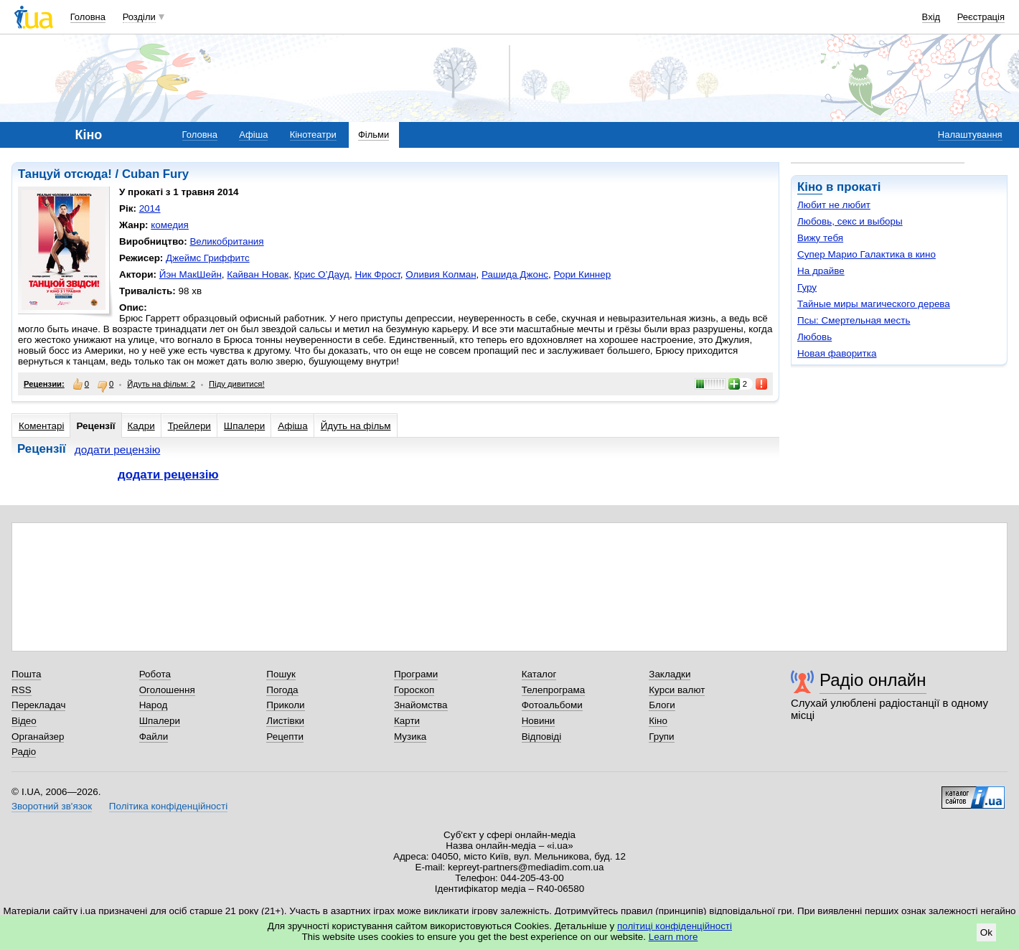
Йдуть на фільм (356, 425)
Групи (661, 736)
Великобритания (226, 241)
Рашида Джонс (515, 274)
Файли (154, 736)
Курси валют (677, 690)
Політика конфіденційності (168, 806)
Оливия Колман (440, 274)
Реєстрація (981, 16)
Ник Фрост (377, 274)
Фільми (373, 134)
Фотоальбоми (552, 705)
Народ (153, 705)
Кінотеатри (313, 134)
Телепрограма (554, 690)
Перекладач (38, 705)
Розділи (139, 16)
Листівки (285, 720)
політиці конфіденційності (674, 926)
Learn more (673, 936)
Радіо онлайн (873, 680)
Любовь (814, 336)
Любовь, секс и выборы (850, 221)
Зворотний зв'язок (51, 806)
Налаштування (970, 134)
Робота (155, 674)
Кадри (141, 425)
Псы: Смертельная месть (853, 320)
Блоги (662, 705)
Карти (407, 720)
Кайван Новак (257, 274)
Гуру (807, 287)
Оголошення (167, 690)
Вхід (931, 16)
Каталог (539, 674)
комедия (170, 225)
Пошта (26, 674)
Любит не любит (833, 204)
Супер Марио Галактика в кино (866, 254)
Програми (416, 674)
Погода (282, 690)
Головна (87, 16)
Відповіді (542, 736)
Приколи (285, 705)
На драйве (821, 270)
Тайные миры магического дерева (873, 303)
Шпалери (244, 425)
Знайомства (421, 705)
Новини (538, 720)
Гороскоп (414, 690)
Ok (986, 932)
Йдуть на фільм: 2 (161, 384)
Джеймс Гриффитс (208, 258)
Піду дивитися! (237, 384)
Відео (24, 720)
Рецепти (285, 736)
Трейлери (189, 425)
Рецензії (95, 425)
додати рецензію (118, 449)
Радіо (23, 751)
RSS (21, 690)
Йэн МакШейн (190, 274)
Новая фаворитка (836, 353)
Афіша (253, 134)
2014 (150, 208)
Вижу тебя (820, 237)
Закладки (669, 674)
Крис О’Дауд (321, 274)
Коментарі (41, 425)
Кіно (809, 187)
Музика (410, 736)
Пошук (281, 674)
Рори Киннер (582, 274)
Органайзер (37, 736)
